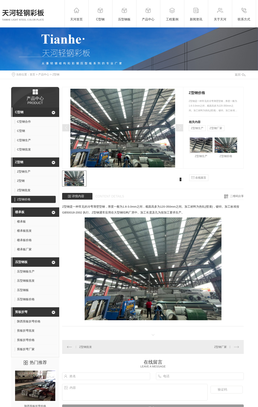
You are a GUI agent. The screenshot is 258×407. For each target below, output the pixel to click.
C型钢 (19, 112)
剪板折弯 (21, 312)
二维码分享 (237, 196)
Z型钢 (56, 74)
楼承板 (19, 212)
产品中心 (43, 74)
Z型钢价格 (225, 156)
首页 (32, 74)
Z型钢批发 (85, 346)
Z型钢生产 (197, 128)
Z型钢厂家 (216, 128)
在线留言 (198, 177)
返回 (240, 74)
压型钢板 (21, 262)
